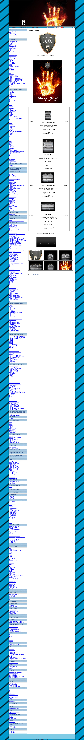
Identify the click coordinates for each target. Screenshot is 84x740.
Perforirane (11, 372)
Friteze (10, 44)
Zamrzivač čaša (12, 713)
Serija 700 (11, 343)
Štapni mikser (12, 612)
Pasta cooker (12, 126)
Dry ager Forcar (12, 358)
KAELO (11, 679)
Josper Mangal (12, 473)
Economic (11, 552)
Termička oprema (13, 41)
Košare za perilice (13, 206)
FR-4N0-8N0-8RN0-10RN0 (14, 536)
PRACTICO (11, 74)
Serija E (10, 422)
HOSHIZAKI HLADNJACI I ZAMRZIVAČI (15, 445)
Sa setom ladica (12, 389)
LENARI (10, 220)
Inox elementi (12, 82)
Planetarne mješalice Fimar (15, 245)
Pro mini (11, 470)
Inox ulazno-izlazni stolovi (14, 193)
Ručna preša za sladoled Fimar (15, 273)
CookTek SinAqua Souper (14, 677)
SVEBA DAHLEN (13, 703)
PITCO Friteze (13, 601)
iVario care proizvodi (13, 653)
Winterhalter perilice (13, 606)
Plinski (10, 98)
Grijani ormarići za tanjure (14, 321)
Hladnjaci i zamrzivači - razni (15, 338)
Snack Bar (11, 269)
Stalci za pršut (12, 327)
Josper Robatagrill (13, 472)
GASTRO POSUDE (13, 494)
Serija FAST (11, 174)
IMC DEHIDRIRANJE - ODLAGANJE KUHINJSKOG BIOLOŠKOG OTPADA (17, 412)
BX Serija (11, 523)
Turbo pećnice (12, 689)
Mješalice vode (12, 701)
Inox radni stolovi (12, 386)
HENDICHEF (13, 27)
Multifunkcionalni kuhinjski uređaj (16, 639)
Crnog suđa (11, 210)
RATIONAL (11, 509)
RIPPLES (12, 615)
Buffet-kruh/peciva (13, 558)
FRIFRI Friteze (13, 706)
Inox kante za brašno (13, 370)
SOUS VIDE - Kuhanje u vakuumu (16, 297)
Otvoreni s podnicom (13, 387)
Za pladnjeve (12, 311)
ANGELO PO (12, 39)
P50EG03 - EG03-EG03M (14, 540)
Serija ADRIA (12, 584)
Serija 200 (11, 339)
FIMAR (10, 505)
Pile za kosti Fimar (13, 233)
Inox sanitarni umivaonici (14, 406)
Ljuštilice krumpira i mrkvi (14, 529)
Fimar (10, 487)
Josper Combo (12, 474)
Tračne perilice (12, 199)
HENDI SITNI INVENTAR (15, 714)
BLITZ (10, 61)
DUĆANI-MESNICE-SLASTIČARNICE (16, 221)
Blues (10, 553)
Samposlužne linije (13, 75)
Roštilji (10, 43)
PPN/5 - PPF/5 (12, 530)
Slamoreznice (12, 722)
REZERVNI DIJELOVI (14, 524)
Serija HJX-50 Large (13, 464)
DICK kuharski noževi (13, 560)
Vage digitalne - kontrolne (14, 326)
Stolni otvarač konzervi (14, 325)
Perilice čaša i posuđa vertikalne (15, 79)
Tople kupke (11, 101)
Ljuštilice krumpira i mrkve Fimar (16, 263)
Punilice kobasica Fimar (14, 230)
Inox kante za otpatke (13, 366)
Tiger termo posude (13, 441)
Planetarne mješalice (13, 283)
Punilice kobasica (12, 290)
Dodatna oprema (12, 475)
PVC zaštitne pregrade (14, 629)
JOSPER (11, 459)
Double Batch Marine (13, 697)
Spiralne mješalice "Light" (14, 241)
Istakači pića (11, 563)
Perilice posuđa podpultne (14, 179)
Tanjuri (10, 568)
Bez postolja (11, 265)
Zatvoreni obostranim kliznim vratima (17, 392)
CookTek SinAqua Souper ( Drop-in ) (16, 676)
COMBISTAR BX (12, 70)
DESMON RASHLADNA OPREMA (17, 163)
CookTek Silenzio (12, 674)
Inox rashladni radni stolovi (14, 345)
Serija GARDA (12, 586)
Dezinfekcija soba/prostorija (15, 631)
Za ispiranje (11, 205)
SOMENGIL (12, 661)
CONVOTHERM (12, 501)
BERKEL (11, 720)
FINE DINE (11, 577)
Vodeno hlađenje (12, 362)
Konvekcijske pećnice (13, 285)
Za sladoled (11, 418)
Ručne (10, 262)
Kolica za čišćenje (13, 313)
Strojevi (10, 716)
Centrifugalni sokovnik (14, 594)
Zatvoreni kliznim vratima (14, 382)
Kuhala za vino (12, 571)
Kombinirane (12, 209)
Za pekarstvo (12, 310)
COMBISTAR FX (12, 69)
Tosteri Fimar (12, 271)
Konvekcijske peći (13, 508)
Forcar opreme (12, 541)
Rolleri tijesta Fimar (13, 246)
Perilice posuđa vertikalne (14, 188)
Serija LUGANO (12, 583)
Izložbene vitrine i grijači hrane (15, 319)
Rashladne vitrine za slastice (15, 352)
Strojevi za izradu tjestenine (15, 247)
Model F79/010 (12, 414)
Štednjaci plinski (12, 45)
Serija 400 (11, 340)
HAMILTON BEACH (14, 608)
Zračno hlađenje (12, 361)
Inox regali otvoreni (13, 409)
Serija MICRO (12, 214)
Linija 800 (11, 482)
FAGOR (11, 664)
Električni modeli (12, 511)
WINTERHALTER (13, 603)
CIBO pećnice (12, 483)
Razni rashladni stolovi (14, 351)
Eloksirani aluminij (13, 235)
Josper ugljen (12, 477)
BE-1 (10, 73)
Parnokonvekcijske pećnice (14, 66)
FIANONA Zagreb (12, 34)
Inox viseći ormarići (13, 329)
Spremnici (11, 426)
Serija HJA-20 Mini (13, 465)
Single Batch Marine (13, 695)
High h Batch (12, 692)
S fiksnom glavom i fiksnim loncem (16, 238)
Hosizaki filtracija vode (14, 439)
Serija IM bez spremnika (14, 442)
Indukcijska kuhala (13, 279)
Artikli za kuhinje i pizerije (14, 323)
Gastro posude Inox (13, 498)
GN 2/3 (10, 659)
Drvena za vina (12, 308)
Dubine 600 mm (12, 346)
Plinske (10, 95)
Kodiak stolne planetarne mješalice (16, 622)
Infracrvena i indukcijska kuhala (15, 118)
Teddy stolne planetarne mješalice (16, 621)
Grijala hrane (12, 108)
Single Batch (12, 694)
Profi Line (11, 565)
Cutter (10, 85)
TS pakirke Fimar (12, 258)
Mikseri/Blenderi (12, 281)
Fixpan (10, 635)
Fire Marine (11, 691)
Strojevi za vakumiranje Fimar (15, 255)
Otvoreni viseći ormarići (14, 330)
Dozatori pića (12, 561)
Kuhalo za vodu (12, 288)
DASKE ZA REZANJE (13, 576)
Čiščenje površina (13, 628)
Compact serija (12, 447)
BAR (10, 548)
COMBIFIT (11, 72)
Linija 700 (11, 42)
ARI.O (10, 65)
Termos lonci (12, 574)
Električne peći (12, 300)
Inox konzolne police (13, 371)
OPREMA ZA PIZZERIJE (15, 492)
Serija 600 (11, 342)
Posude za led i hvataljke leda (15, 550)
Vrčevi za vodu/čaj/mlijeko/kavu (16, 575)
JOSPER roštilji (36, 274)
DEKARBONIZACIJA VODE (15, 215)
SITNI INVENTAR (13, 546)
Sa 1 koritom (12, 394)
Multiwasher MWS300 (13, 663)
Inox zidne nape (12, 378)
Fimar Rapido (12, 726)
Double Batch (12, 696)
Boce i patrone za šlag (13, 559)
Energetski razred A (24, 27)
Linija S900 (11, 147)
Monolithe (11, 54)
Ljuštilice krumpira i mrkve (14, 86)
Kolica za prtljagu (12, 316)
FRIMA (11, 590)
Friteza (10, 534)
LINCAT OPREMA (13, 479)
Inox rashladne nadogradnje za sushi (16, 356)
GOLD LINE (11, 165)
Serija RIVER (11, 177)
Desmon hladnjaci (13, 166)
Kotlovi (10, 49)
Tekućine (11, 203)
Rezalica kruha (12, 595)
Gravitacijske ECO (13, 261)
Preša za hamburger (13, 289)
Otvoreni (11, 395)
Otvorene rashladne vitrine (14, 357)
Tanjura (10, 208)
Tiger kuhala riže (12, 440)
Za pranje (11, 204)
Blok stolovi (11, 92)
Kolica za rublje (12, 314)
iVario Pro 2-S (12, 650)
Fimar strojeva (12, 528)
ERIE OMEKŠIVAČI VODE (15, 212)
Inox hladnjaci (12, 58)
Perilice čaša (12, 77)
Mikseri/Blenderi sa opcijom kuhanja (16, 282)
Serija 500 (11, 341)
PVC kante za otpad (13, 332)
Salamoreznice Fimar (13, 259)
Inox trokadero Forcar (13, 404)
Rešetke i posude (12, 515)
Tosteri (10, 292)
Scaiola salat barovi (13, 599)
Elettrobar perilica (13, 527)
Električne (11, 67)
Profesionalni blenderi (13, 611)
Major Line (11, 634)
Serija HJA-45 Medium (14, 467)
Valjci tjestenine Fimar (13, 248)
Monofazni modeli (13, 226)
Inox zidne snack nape (13, 379)
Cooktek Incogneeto (13, 673)
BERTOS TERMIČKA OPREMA (16, 89)
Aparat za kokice (12, 718)
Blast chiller (11, 60)
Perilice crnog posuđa (13, 194)
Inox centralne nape (13, 377)
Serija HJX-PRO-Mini (13, 469)
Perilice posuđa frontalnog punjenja (16, 185)
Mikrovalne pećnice (13, 267)
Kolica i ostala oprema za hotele (15, 312)
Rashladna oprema (13, 55)
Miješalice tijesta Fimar (14, 237)
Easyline (11, 274)
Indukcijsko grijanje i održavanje (15, 672)
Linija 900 (11, 47)
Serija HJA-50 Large (13, 468)
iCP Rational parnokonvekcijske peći (16, 654)
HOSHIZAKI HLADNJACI (15, 449)
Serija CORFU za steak (14, 587)
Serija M (11, 425)
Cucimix (11, 640)
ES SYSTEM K (13, 218)
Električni (11, 114)
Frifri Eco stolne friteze (14, 708)
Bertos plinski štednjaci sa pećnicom (16, 151)
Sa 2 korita (11, 396)
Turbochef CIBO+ (12, 727)
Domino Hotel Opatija (13, 35)
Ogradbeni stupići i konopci (14, 317)
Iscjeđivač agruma (13, 613)
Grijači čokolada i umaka (14, 644)
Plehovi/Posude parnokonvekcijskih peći (17, 658)
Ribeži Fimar (11, 231)
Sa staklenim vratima (13, 344)
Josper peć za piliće (13, 478)
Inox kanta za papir (13, 369)
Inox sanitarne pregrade (14, 405)
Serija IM (11, 438)
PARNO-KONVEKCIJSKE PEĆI (16, 500)
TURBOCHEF (12, 688)
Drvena (10, 307)
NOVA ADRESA (35, 27)
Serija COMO (12, 585)
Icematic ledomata (13, 542)
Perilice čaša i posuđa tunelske (15, 80)
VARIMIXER (12, 619)
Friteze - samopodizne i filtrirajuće (16, 52)
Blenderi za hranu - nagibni (14, 686)
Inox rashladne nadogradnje (15, 355)
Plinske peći (11, 301)
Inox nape (11, 84)
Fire (10, 690)
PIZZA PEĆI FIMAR (13, 298)
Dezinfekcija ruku (12, 626)
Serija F (10, 424)
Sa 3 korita (11, 398)
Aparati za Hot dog (13, 731)
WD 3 (10, 532)
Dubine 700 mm (12, 347)
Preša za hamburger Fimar (14, 229)
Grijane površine (12, 320)
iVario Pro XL (12, 652)
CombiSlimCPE (12, 517)
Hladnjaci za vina (12, 353)
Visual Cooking (12, 518)
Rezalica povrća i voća (13, 683)
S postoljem (11, 264)
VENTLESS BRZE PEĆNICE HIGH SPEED (17, 724)
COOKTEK (12, 670)
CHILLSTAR (11, 62)
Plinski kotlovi (12, 51)
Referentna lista (12, 36)
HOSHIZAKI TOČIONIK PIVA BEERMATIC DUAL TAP (16, 456)
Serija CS (11, 423)
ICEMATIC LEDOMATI (14, 420)
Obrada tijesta (12, 236)
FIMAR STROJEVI (13, 222)
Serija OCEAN (12, 175)
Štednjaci (11, 99)
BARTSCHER (12, 729)
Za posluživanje (12, 306)
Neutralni (11, 374)
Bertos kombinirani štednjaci (15, 152)
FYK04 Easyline (12, 533)
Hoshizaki (11, 436)
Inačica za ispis (31, 272)
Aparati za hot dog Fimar (14, 272)
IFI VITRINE (12, 416)
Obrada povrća (12, 596)
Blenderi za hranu (13, 685)
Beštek (10, 551)
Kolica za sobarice (13, 315)
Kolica (10, 305)
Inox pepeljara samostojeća (15, 368)
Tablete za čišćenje (13, 512)
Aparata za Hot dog (13, 531)
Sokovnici (11, 278)
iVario (10, 648)
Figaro (10, 637)
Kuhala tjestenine (12, 46)
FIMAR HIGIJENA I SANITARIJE (16, 624)
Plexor (10, 698)
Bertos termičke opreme (14, 526)
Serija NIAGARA (12, 176)
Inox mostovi (12, 373)
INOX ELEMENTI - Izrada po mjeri (17, 364)
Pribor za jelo (12, 567)
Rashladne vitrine (12, 56)
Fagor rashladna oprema (14, 712)
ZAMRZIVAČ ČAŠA (14, 617)
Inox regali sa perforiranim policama (16, 408)
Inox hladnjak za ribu (13, 359)
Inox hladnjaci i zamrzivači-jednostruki (17, 336)
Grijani (10, 375)
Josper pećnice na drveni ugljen (15, 461)
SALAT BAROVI (13, 598)
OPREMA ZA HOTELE (14, 489)
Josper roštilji (12, 471)
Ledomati (11, 360)
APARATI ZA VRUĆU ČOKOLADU (17, 544)
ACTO (10, 68)
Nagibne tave (12, 111)
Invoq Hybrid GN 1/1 (13, 519)
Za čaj (10, 570)
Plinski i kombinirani (13, 100)
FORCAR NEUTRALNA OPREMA (16, 303)
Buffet (10, 556)
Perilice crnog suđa (13, 81)
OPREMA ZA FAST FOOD (15, 485)
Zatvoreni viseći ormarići (14, 331)
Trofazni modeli (12, 227)
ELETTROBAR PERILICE (15, 172)
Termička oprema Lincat (14, 481)
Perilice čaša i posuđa (13, 76)
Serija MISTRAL (12, 182)
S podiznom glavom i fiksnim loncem (16, 239)
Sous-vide (11, 284)
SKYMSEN (12, 681)
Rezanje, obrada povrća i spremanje (16, 249)
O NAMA (12, 29)
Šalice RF (11, 573)
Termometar (12, 630)
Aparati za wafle (12, 275)
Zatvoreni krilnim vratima (14, 383)
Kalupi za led (12, 549)
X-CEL (10, 59)
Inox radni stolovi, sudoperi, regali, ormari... (18, 83)
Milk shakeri (11, 291)
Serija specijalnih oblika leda (15, 437)
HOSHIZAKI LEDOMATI (15, 434)
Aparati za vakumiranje (14, 87)
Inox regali (11, 407)
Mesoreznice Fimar (13, 225)
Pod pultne (11, 605)
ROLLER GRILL (13, 642)
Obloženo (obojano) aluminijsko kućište (17, 234)
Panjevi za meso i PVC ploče (15, 384)
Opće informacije (12, 31)
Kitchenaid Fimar (12, 244)
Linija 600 (11, 91)
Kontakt (11, 32)
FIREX (11, 633)
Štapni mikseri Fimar (13, 257)
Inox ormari (11, 380)
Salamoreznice (12, 287)
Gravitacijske (12, 260)
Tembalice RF (12, 572)
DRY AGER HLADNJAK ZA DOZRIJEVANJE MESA (15, 169)
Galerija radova (12, 33)
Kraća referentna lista (13, 37)
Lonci (10, 564)
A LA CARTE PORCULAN (14, 578)
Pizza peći (11, 705)
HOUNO (10, 516)
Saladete (11, 354)
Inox (10, 309)
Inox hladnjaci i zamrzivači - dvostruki (17, 337)
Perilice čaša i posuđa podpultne (16, 78)
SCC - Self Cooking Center (14, 510)
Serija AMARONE (12, 582)
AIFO (11, 700)
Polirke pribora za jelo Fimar (15, 252)
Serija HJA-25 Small (13, 466)
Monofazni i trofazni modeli (15, 243)
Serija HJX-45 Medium (14, 463)
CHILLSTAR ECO (12, 63)
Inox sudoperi (12, 393)
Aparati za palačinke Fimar (14, 270)
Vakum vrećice (12, 256)
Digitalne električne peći (14, 299)
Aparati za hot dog (13, 277)
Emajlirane (11, 497)
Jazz (10, 554)
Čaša (10, 207)
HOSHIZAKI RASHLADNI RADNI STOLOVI (16, 453)
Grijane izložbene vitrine (14, 322)
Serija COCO (11, 427)
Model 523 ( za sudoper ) (14, 415)
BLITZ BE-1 (11, 64)
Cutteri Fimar (12, 251)
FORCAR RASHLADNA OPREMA (16, 334)
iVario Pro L (11, 651)
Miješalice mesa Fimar (14, 228)
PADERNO (11, 588)
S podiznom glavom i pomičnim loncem (17, 240)
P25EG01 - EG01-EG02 (14, 539)
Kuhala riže (11, 280)
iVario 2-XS (11, 649)
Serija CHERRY (12, 430)
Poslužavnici (11, 324)
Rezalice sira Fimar (13, 254)
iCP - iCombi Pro (12, 513)
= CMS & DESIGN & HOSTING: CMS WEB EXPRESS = (42, 739)
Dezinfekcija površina (13, 627)
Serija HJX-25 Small (13, 462)
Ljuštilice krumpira (13, 684)
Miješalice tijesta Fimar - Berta (15, 242)
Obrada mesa (12, 224)
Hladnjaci (11, 57)
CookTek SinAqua (13, 675)
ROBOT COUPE (13, 592)
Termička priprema (13, 266)
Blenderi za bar (12, 610)
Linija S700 (11, 120)
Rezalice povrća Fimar (13, 253)
